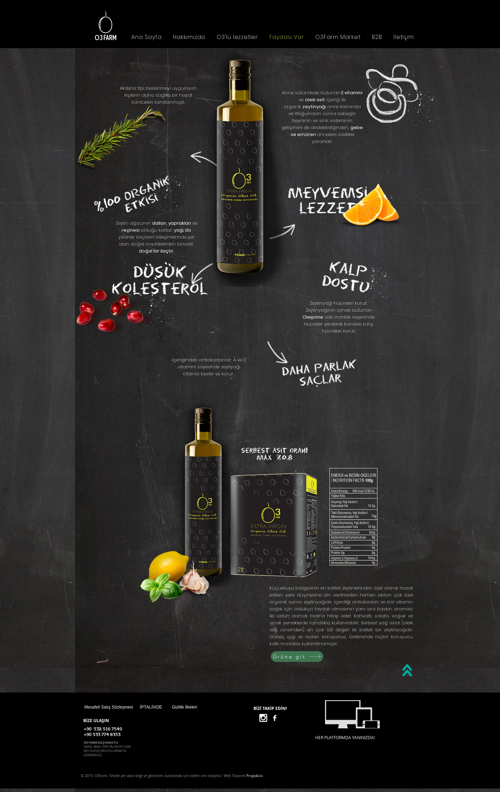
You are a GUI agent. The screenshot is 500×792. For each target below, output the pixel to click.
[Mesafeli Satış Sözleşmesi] (109, 707)
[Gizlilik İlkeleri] (196, 707)
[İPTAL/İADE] (164, 707)
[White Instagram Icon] (263, 717)
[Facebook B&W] (274, 717)
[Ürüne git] (297, 656)
